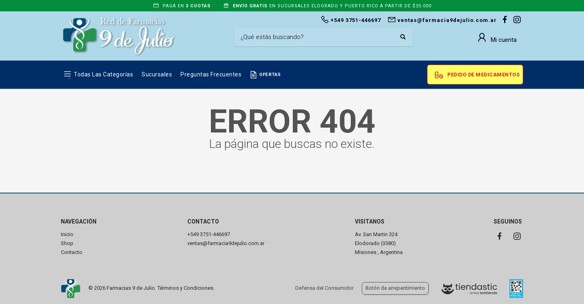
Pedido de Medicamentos (483, 75)
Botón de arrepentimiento (395, 288)
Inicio (67, 234)
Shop (67, 243)
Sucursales (157, 74)
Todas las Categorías (103, 74)
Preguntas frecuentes (210, 74)
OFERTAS (270, 74)
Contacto (71, 252)
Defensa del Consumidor (324, 288)
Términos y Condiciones (185, 288)
